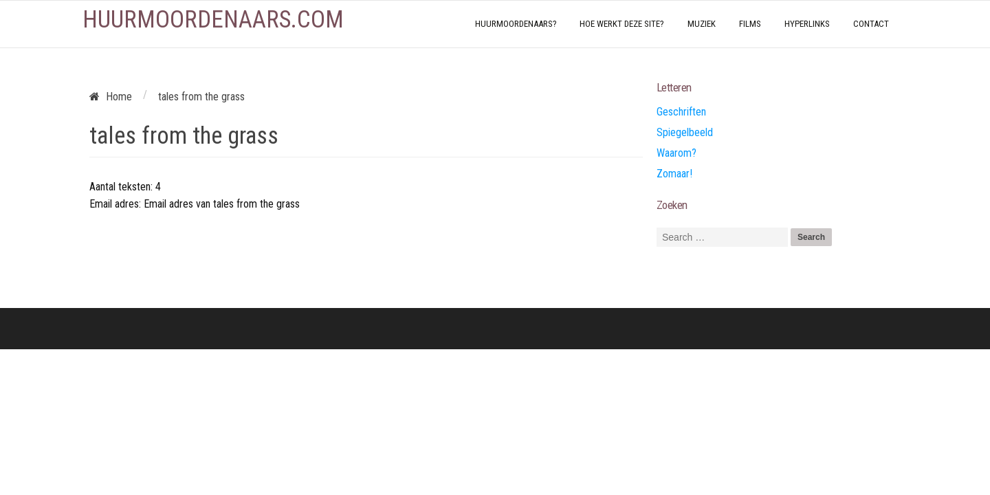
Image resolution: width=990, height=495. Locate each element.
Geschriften (681, 111)
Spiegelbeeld (685, 132)
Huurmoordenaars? (516, 24)
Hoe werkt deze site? (622, 24)
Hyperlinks (807, 24)
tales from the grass (183, 136)
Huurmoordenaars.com (213, 20)
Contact (871, 24)
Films (750, 24)
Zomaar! (674, 173)
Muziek (702, 24)
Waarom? (676, 153)
